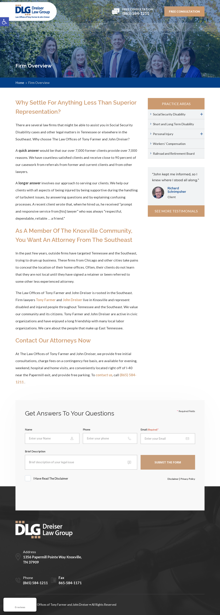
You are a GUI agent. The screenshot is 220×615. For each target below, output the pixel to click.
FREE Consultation (184, 11)
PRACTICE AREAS (93, 27)
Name (28, 429)
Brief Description (35, 451)
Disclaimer (173, 478)
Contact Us (196, 27)
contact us (104, 375)
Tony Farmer (46, 300)
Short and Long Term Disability (173, 124)
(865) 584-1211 (35, 583)
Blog (176, 27)
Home (19, 27)
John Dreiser (72, 300)
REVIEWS (116, 27)
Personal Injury (163, 134)
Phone (86, 429)
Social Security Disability (169, 114)
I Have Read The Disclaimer (51, 478)
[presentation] (51, 494)
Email (149, 429)
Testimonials (139, 27)
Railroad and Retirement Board (174, 153)
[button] (4, 21)
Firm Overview (41, 27)
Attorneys (67, 27)
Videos (161, 27)
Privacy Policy (187, 478)
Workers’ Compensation (169, 144)
